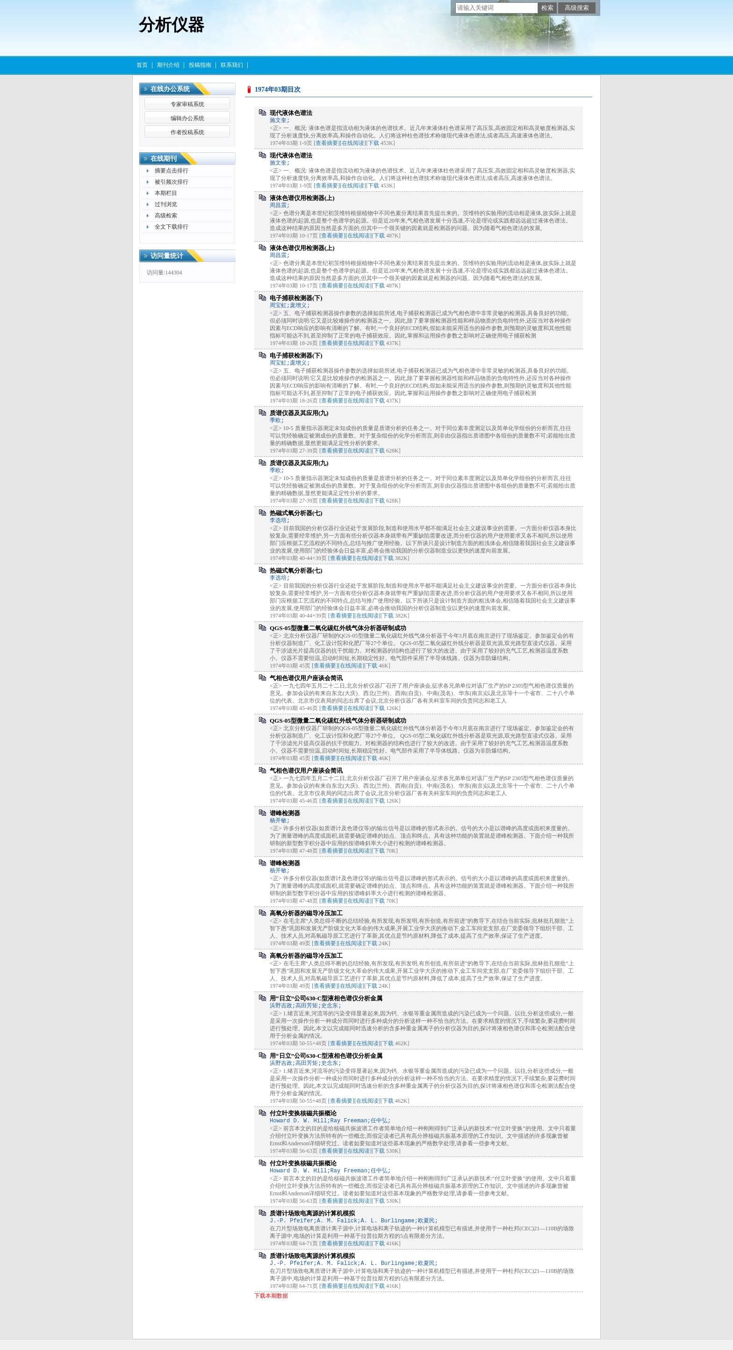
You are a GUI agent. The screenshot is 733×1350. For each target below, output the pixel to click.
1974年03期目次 (278, 89)
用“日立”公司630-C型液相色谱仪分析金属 (326, 998)
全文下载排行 (171, 226)
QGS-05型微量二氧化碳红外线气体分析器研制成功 (338, 628)
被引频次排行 (171, 182)
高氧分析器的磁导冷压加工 (306, 913)
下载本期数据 (271, 1296)
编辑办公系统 (187, 118)
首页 (142, 65)
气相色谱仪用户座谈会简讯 (306, 678)
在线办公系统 (170, 89)
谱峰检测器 (285, 813)
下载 (373, 143)
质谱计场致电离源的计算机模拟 (312, 1213)
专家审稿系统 (187, 104)
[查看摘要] (327, 143)
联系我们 (232, 65)
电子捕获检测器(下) (296, 298)
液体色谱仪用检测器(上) (302, 197)
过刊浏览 (166, 204)
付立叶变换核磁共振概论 (303, 1113)
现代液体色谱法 (291, 112)
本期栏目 (166, 193)
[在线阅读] (353, 143)
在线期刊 (164, 158)
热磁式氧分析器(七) (296, 513)
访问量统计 (167, 255)
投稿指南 (200, 65)
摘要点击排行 (171, 170)
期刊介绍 (168, 65)
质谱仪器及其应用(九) (299, 412)
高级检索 (166, 215)
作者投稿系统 (187, 132)
